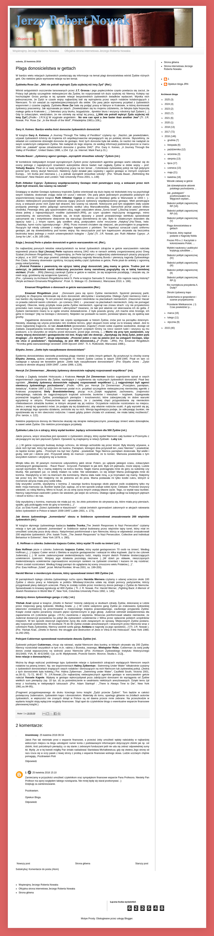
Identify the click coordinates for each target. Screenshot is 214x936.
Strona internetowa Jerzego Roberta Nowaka (178, 67)
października (174, 149)
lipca (170, 163)
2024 (168, 104)
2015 (168, 328)
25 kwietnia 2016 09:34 (52, 735)
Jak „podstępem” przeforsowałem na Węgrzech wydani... (178, 196)
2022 (168, 113)
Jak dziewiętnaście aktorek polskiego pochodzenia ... (181, 187)
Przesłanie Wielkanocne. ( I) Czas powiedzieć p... (181, 306)
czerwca (172, 168)
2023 (168, 108)
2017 (168, 131)
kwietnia (172, 177)
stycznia (172, 322)
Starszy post (141, 863)
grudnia (171, 140)
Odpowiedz (31, 761)
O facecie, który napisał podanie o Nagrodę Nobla (182, 234)
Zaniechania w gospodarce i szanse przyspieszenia (181, 298)
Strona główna (82, 863)
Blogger (128, 918)
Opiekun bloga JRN (178, 84)
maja (170, 172)
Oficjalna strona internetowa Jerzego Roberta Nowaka (97, 50)
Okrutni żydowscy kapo (179, 292)
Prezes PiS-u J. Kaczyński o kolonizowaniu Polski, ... (181, 242)
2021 (168, 118)
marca (171, 313)
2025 (168, 99)
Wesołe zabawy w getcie (180, 181)
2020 (168, 122)
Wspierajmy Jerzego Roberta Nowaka (36, 50)
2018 (168, 127)
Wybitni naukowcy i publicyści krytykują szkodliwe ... (182, 249)
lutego (171, 317)
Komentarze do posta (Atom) (44, 869)
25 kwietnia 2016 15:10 (44, 772)
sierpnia (171, 158)
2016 (168, 136)
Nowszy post (23, 863)
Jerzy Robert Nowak (73, 20)
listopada (172, 145)
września (172, 154)
